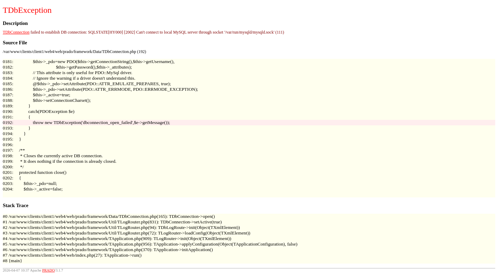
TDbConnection (16, 32)
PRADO (48, 270)
